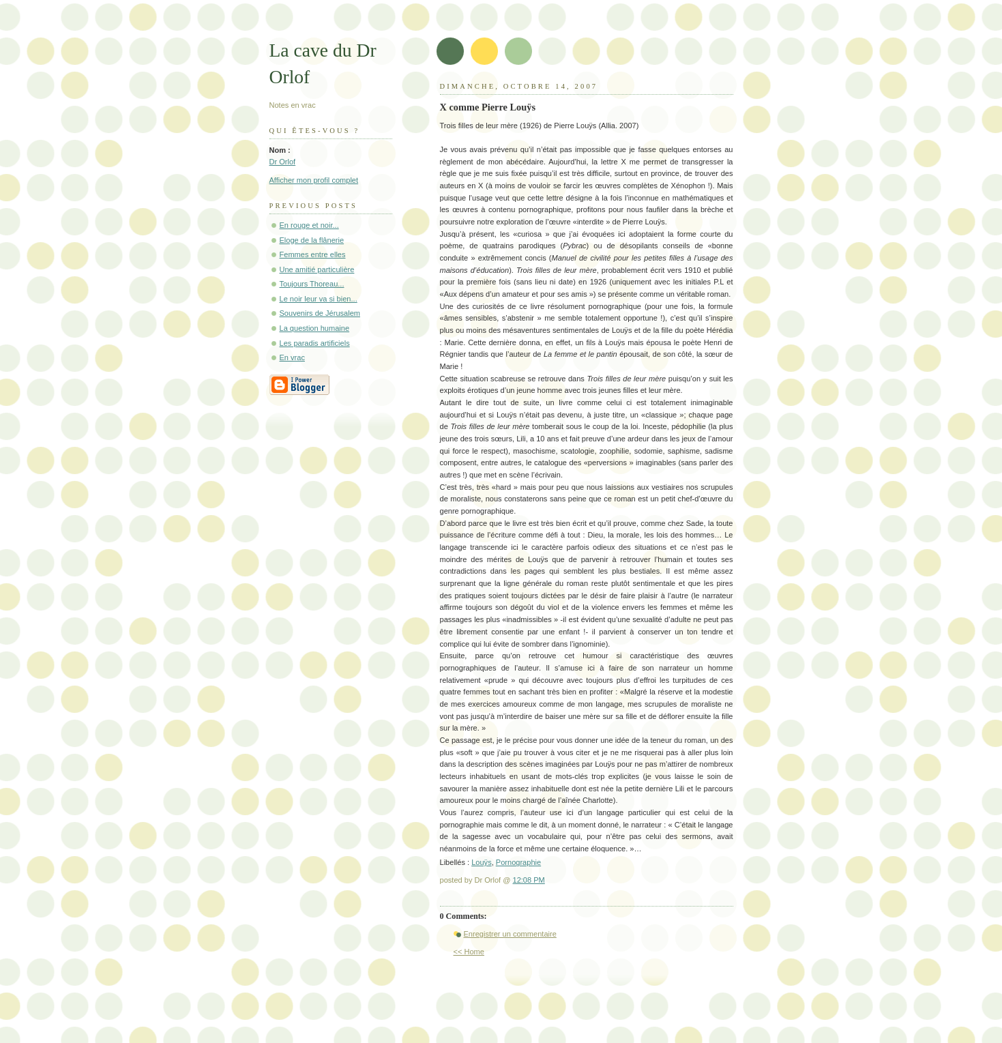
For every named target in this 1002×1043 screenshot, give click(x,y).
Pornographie (518, 862)
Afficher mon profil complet (314, 180)
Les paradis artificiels (315, 343)
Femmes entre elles (313, 254)
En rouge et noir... (309, 225)
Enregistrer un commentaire (510, 934)
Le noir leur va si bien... (318, 299)
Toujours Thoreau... (312, 284)
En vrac (292, 357)
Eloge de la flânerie (312, 240)
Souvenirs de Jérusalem (320, 313)
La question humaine (315, 328)
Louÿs (481, 862)
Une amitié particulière (317, 269)
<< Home (469, 951)
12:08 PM (529, 880)
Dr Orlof (282, 162)
